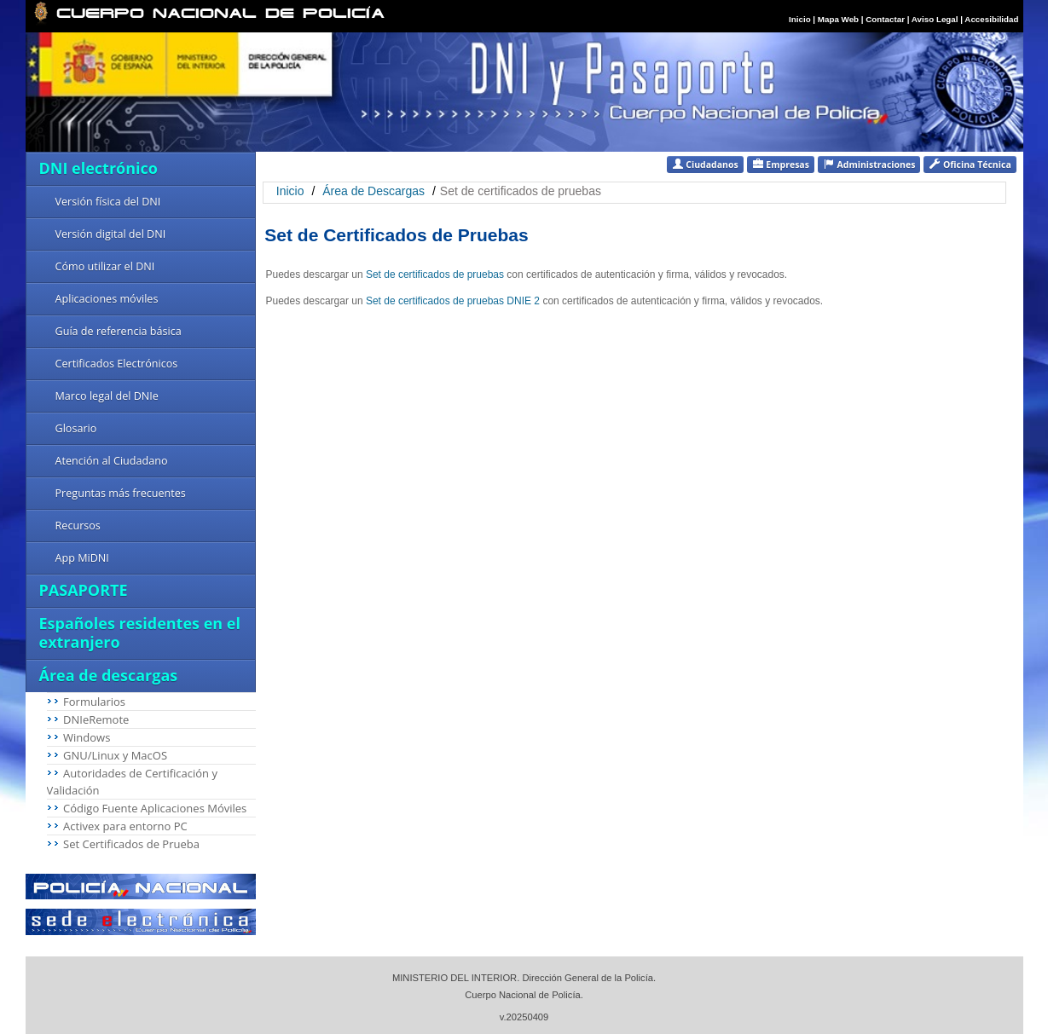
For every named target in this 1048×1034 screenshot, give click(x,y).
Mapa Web (838, 19)
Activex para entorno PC (125, 826)
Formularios (94, 701)
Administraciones (869, 164)
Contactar (885, 19)
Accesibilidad (991, 19)
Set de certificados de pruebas (436, 274)
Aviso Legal (936, 19)
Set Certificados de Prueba (131, 844)
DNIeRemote (96, 719)
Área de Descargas (373, 191)
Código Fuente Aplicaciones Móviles (154, 808)
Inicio (800, 19)
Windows (86, 737)
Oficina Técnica (969, 164)
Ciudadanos (705, 164)
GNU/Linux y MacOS (115, 755)
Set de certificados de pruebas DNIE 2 (454, 301)
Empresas (780, 164)
